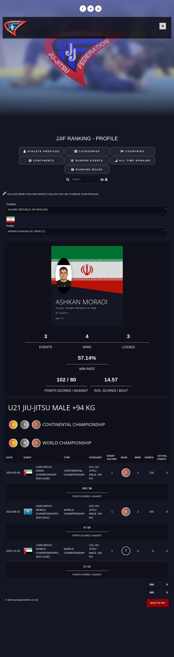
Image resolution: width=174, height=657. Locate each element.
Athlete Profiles (41, 151)
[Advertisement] (87, 631)
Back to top (157, 603)
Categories (87, 151)
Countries (132, 151)
